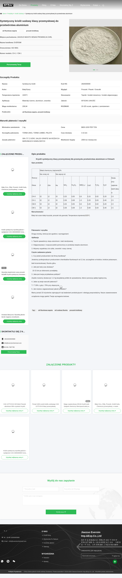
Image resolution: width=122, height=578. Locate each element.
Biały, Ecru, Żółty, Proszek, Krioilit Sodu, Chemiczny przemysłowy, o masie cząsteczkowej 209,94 (14, 189)
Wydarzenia (85, 5)
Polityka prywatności (14, 571)
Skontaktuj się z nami (66, 6)
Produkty (34, 5)
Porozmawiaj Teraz (15, 65)
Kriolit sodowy (19, 13)
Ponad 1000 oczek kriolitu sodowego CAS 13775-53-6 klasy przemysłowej (45, 405)
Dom (4, 13)
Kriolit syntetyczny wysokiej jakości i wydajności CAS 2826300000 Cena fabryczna (13, 232)
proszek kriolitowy (76, 310)
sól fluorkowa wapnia (45, 310)
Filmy (44, 5)
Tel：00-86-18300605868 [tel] (10, 537)
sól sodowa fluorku (61, 310)
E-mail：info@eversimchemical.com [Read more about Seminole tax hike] (13, 541)
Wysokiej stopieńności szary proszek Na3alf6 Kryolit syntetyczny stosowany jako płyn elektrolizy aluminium (14, 274)
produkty (10, 13)
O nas (53, 5)
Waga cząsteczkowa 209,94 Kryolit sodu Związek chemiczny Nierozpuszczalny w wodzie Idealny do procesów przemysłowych (76, 405)
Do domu (23, 5)
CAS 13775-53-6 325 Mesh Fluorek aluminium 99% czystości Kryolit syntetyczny (14, 405)
